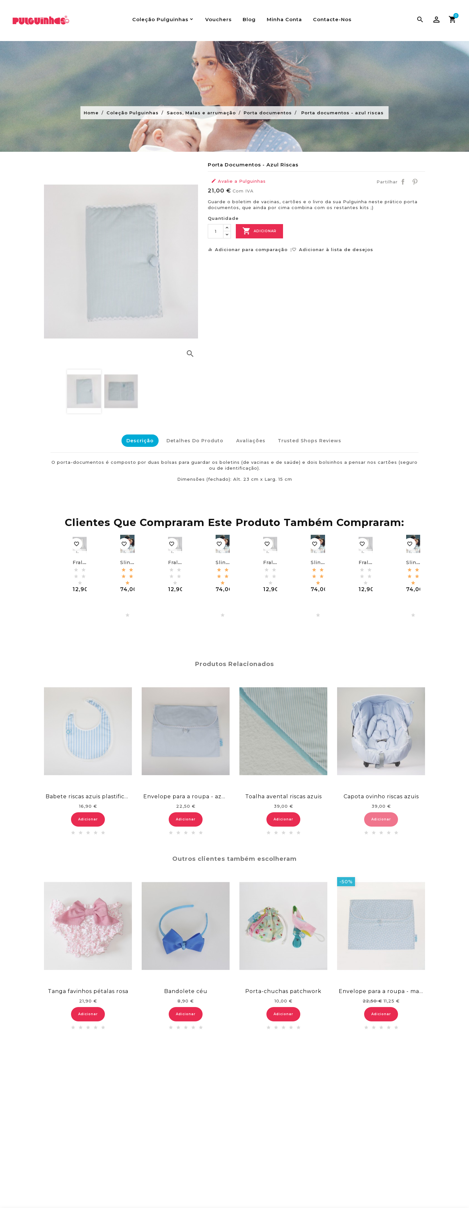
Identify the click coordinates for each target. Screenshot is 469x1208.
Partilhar (403, 182)
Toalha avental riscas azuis (283, 794)
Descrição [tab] (136, 441)
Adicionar (259, 231)
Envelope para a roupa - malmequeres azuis (381, 989)
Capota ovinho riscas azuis (381, 794)
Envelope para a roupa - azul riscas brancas (185, 794)
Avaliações (250, 441)
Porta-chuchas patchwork (283, 989)
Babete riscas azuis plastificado (88, 794)
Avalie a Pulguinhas (238, 181)
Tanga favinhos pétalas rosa (88, 989)
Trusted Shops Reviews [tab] (312, 441)
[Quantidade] (215, 231)
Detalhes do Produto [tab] (192, 441)
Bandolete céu (185, 989)
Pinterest (415, 182)
